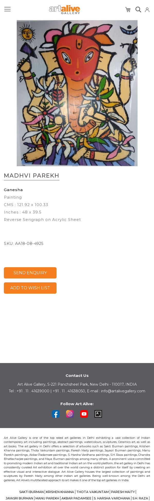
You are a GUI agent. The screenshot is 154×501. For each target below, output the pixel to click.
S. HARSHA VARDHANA (112, 498)
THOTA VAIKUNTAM (92, 492)
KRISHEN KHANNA (60, 492)
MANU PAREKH (47, 498)
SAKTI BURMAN (31, 492)
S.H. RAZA (140, 498)
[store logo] (64, 9)
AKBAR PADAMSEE (76, 498)
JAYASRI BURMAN (19, 498)
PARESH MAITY (123, 492)
